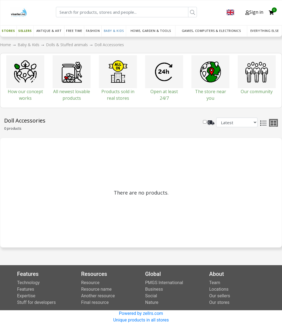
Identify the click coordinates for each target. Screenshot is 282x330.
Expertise (26, 295)
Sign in (254, 12)
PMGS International (164, 282)
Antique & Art (48, 31)
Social (151, 295)
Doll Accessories (109, 44)
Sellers (25, 31)
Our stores (219, 302)
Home (6, 44)
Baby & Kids (114, 31)
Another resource (98, 295)
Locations (219, 289)
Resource (90, 282)
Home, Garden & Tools (151, 31)
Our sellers (219, 295)
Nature (151, 302)
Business (154, 289)
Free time (74, 31)
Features (25, 289)
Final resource (95, 302)
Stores (8, 31)
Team (214, 282)
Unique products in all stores (141, 320)
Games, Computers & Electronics (211, 31)
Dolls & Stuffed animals (67, 44)
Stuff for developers (36, 302)
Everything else (264, 31)
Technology (28, 282)
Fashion (93, 31)
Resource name (96, 289)
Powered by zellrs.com (141, 313)
